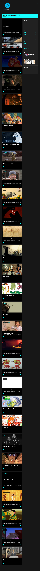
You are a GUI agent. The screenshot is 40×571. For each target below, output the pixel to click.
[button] (21, 34)
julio (25, 30)
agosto (25, 39)
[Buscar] (37, 3)
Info (25, 21)
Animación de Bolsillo (28, 22)
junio (25, 32)
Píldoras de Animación (28, 25)
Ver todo (4, 16)
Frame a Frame (27, 23)
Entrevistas (26, 24)
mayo (25, 34)
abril (25, 36)
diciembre (26, 37)
